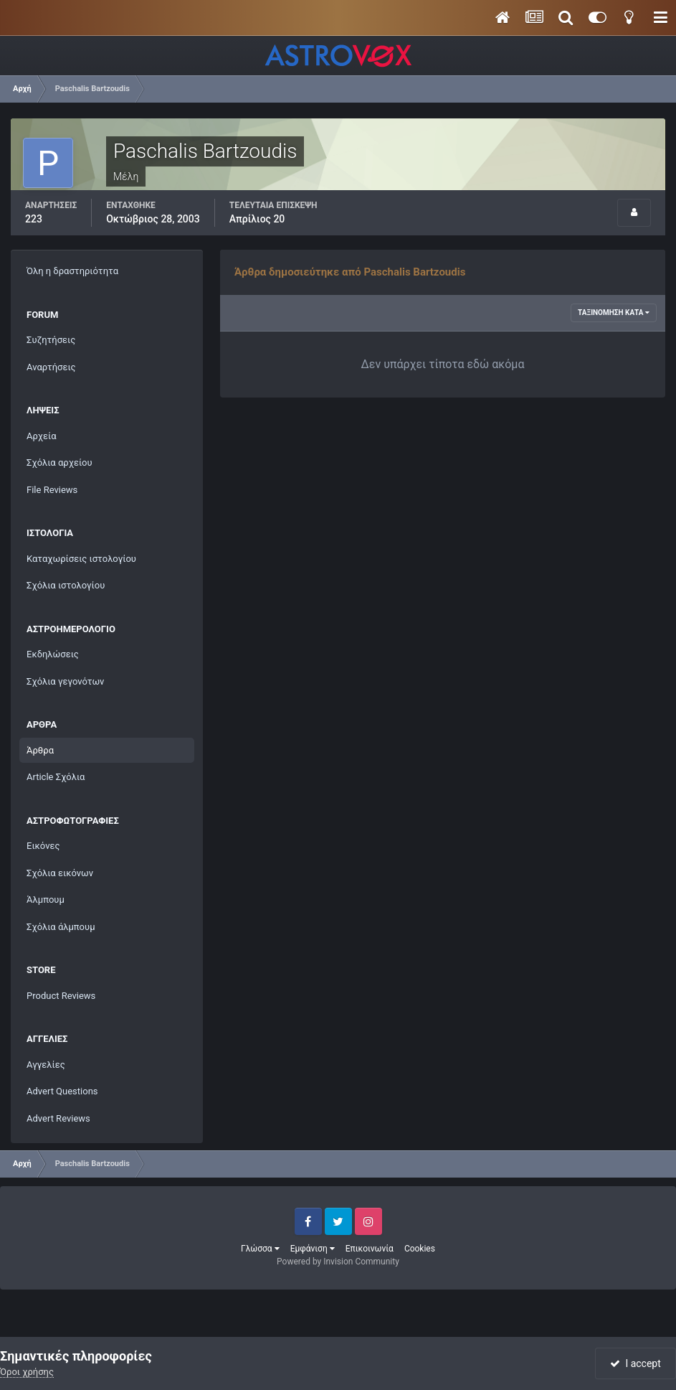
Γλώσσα (260, 1249)
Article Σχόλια (56, 776)
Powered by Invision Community (338, 1262)
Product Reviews (61, 995)
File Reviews (52, 489)
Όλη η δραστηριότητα (72, 271)
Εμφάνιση (312, 1249)
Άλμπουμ (46, 899)
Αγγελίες (46, 1064)
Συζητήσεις (51, 339)
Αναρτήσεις (51, 367)
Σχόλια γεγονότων (65, 681)
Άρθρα (40, 750)
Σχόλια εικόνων (60, 873)
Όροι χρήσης (27, 1371)
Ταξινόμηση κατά (613, 312)
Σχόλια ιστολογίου (66, 585)
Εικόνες (43, 845)
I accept (635, 1363)
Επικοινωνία (370, 1249)
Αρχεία (42, 436)
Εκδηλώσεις (53, 654)
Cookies (419, 1249)
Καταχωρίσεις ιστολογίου (81, 558)
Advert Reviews (58, 1118)
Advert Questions (62, 1091)
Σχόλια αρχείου (59, 462)
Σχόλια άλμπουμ (61, 926)
